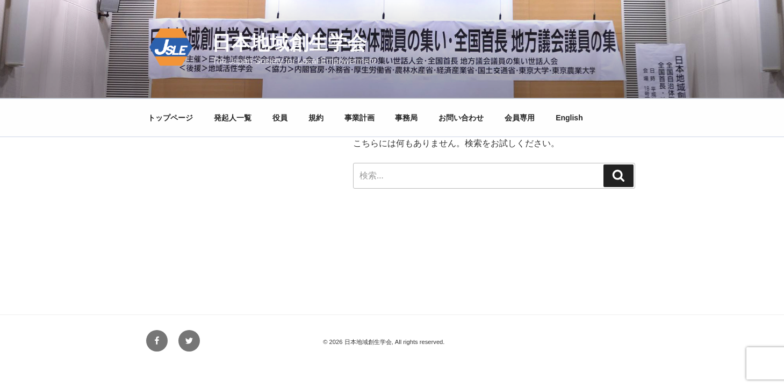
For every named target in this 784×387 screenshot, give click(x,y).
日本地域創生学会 (289, 43)
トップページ (170, 117)
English (569, 117)
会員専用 (520, 117)
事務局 (406, 117)
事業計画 (359, 117)
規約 (315, 117)
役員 (279, 117)
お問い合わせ (461, 117)
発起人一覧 (232, 117)
